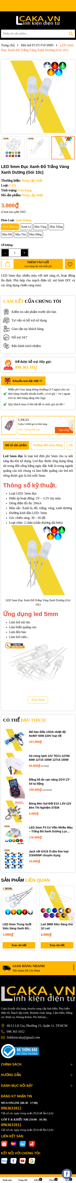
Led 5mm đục (13, 456)
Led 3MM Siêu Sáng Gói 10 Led (57, 926)
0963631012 (11, 1108)
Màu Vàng (40, 226)
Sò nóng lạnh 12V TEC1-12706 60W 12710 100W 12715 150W (49, 758)
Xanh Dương (10, 226)
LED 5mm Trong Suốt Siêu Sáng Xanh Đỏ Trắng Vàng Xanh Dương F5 (17, 926)
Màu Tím (20, 234)
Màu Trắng (56, 226)
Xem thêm (38, 699)
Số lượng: (7, 245)
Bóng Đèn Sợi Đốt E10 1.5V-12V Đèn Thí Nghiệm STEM (50, 805)
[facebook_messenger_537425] (67, 1174)
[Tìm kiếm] (71, 34)
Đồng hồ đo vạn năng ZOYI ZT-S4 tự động (49, 781)
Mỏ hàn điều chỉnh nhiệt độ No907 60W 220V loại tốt (47, 734)
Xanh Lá (26, 226)
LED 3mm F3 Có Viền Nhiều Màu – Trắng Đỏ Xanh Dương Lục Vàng (51, 830)
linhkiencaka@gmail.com (23, 1037)
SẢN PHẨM (25, 880)
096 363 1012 (26, 367)
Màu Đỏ (7, 234)
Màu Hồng (35, 234)
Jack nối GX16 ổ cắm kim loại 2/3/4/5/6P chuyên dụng (49, 853)
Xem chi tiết (18, 945)
